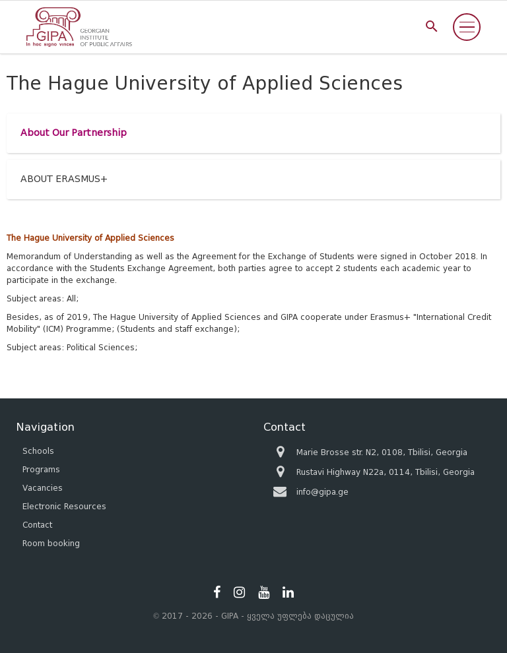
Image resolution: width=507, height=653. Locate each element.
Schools (38, 451)
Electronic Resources (64, 506)
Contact (37, 525)
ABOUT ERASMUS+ (64, 179)
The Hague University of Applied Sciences (90, 238)
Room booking (51, 543)
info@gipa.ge (322, 492)
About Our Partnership (73, 133)
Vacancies (42, 488)
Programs (41, 469)
